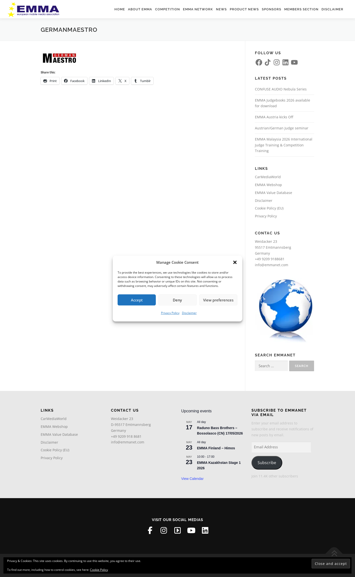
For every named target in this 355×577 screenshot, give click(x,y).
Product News (244, 9)
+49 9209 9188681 (269, 259)
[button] (234, 262)
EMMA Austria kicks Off (274, 117)
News (221, 9)
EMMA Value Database (273, 192)
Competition (167, 9)
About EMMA (140, 9)
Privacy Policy (170, 313)
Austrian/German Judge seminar (281, 128)
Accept (137, 299)
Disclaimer (189, 313)
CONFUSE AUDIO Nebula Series (281, 89)
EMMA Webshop (268, 184)
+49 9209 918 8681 (126, 436)
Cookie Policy (99, 570)
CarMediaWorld (268, 177)
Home (119, 9)
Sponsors (271, 9)
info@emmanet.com (271, 264)
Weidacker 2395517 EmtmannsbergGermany (273, 247)
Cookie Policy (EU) (269, 208)
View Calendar (192, 479)
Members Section (301, 9)
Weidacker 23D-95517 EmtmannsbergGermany (131, 424)
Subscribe (267, 462)
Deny (177, 299)
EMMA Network (198, 9)
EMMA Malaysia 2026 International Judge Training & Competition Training (283, 145)
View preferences (218, 299)
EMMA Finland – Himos (216, 448)
